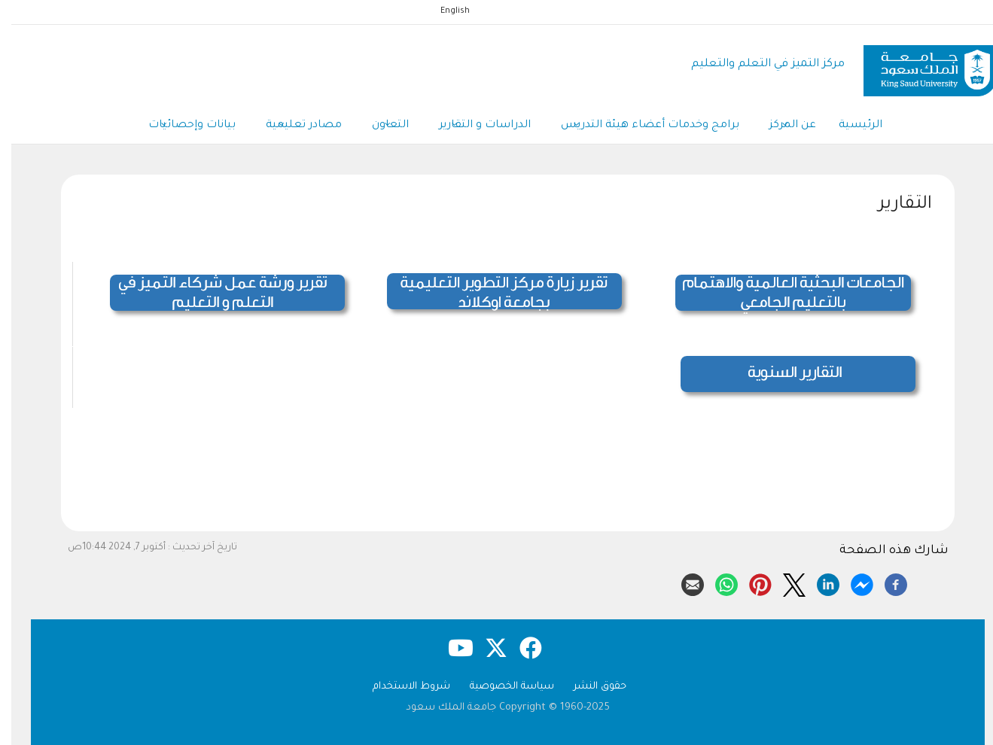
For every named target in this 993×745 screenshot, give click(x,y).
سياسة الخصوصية (500, 686)
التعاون (379, 126)
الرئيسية (849, 126)
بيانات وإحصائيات (180, 126)
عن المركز (781, 126)
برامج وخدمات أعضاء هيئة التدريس (639, 126)
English (443, 11)
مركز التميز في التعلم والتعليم (756, 64)
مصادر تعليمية (292, 126)
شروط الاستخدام (400, 686)
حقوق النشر (588, 686)
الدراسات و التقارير (473, 126)
